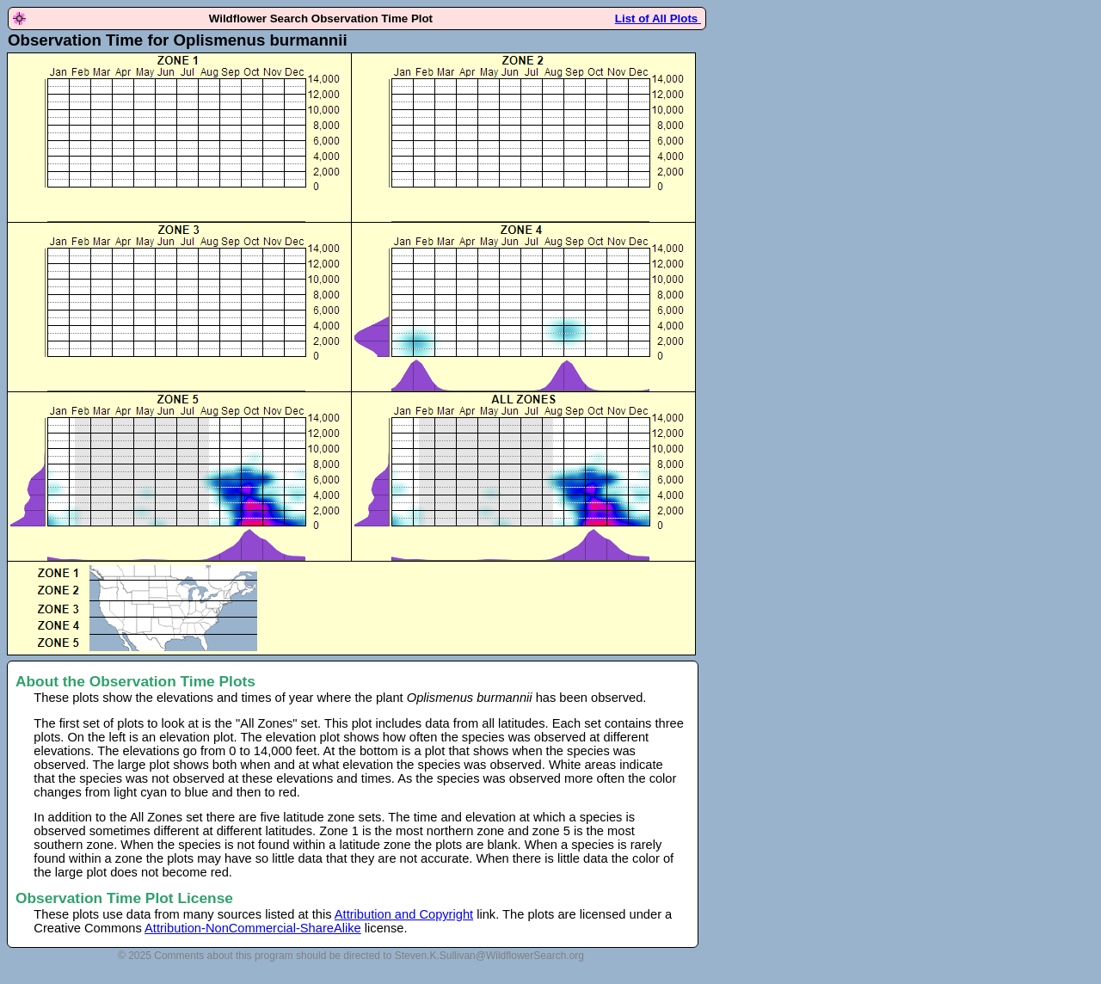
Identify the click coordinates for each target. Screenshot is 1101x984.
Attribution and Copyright (404, 914)
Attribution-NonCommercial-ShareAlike (253, 928)
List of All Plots (658, 18)
